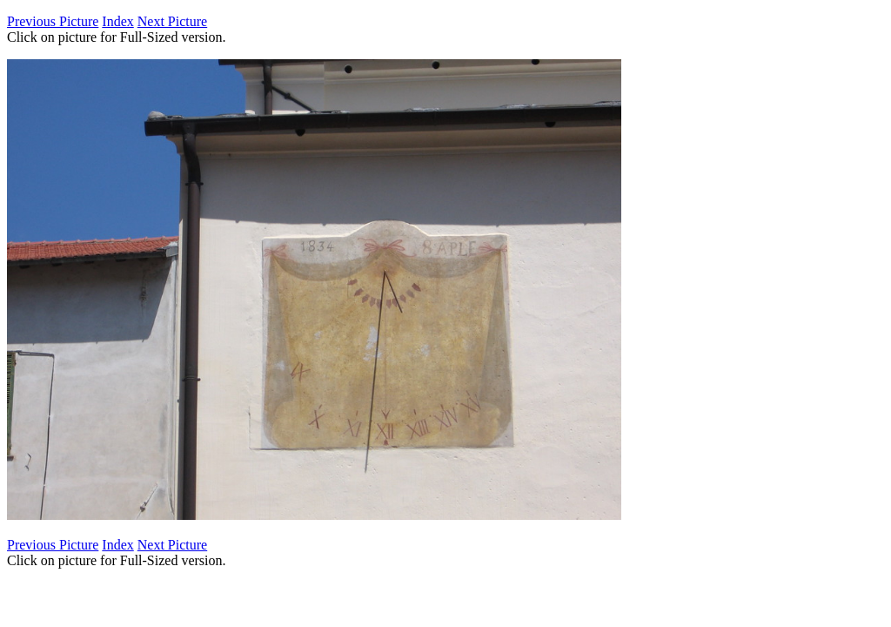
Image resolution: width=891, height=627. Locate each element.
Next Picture (172, 21)
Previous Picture (52, 21)
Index (117, 21)
